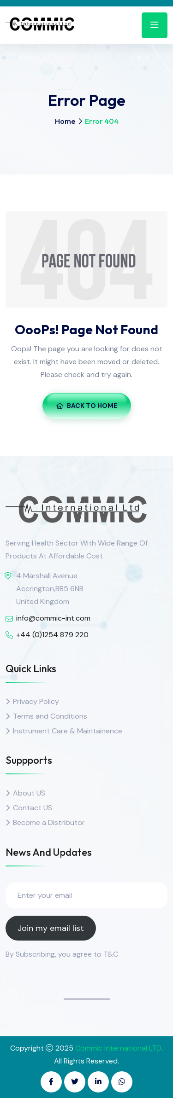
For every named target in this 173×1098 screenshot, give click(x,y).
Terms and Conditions (50, 716)
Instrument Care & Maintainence (67, 731)
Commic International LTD (118, 1048)
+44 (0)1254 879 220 (52, 634)
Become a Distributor (49, 822)
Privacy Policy (36, 701)
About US (29, 793)
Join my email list (51, 928)
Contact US (32, 808)
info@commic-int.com (53, 618)
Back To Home (86, 405)
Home (65, 121)
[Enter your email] (86, 895)
